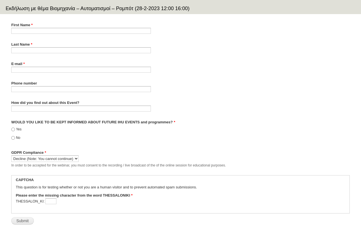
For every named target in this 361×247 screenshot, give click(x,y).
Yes (19, 129)
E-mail (18, 64)
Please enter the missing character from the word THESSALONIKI (74, 195)
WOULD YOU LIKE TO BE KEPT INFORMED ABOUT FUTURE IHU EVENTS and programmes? (93, 122)
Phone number (24, 83)
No (18, 138)
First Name (22, 25)
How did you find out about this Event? (45, 103)
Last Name (21, 44)
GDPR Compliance (28, 152)
